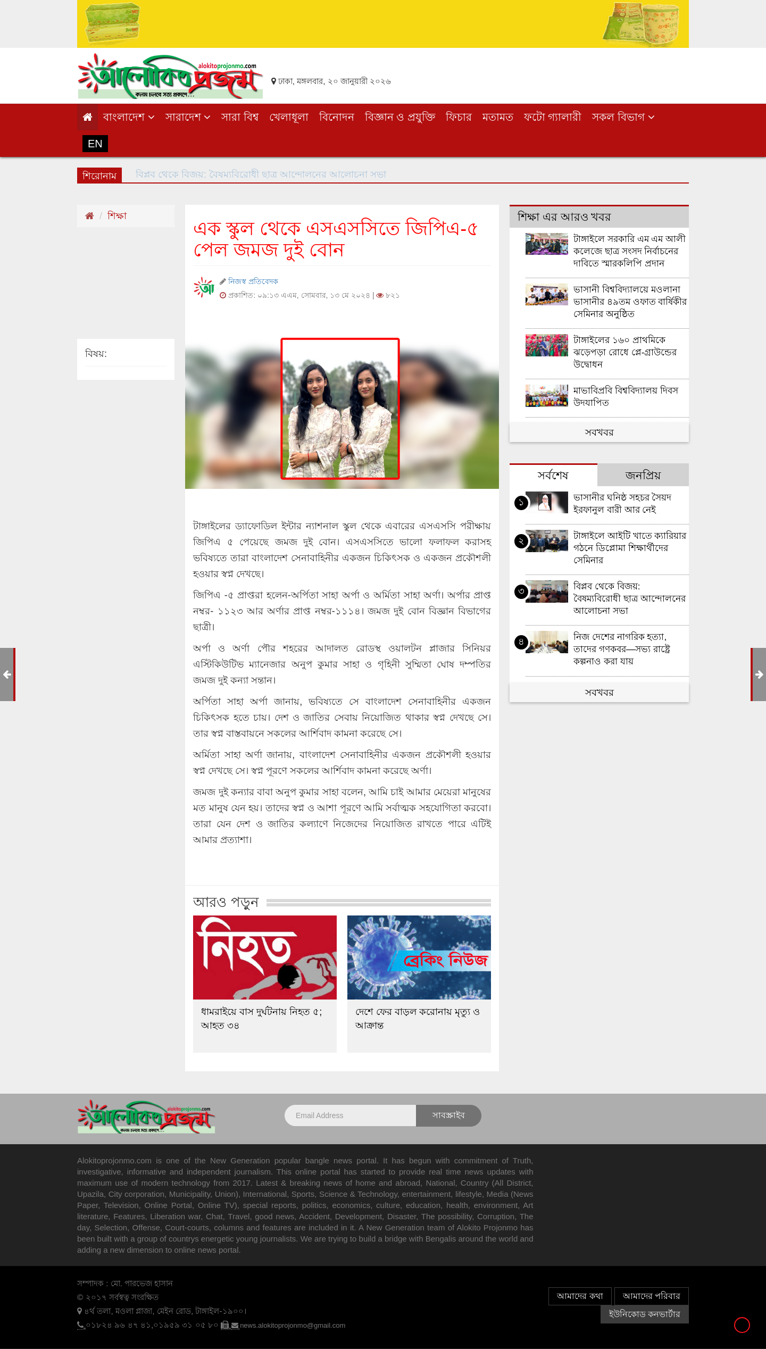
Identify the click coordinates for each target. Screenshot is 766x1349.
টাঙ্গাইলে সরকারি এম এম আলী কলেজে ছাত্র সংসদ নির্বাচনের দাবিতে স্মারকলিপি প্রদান (629, 251)
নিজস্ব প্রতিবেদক (253, 281)
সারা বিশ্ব (240, 117)
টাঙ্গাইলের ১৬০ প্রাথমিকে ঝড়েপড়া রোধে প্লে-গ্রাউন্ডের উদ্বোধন (625, 352)
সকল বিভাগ (623, 117)
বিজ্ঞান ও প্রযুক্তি (400, 117)
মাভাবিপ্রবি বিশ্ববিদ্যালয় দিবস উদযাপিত (625, 397)
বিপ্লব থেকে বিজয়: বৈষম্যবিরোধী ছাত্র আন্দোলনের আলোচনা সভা (629, 598)
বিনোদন (336, 117)
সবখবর (599, 432)
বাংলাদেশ (129, 117)
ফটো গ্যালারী (553, 117)
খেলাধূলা (289, 117)
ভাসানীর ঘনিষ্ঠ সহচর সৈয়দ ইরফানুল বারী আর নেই (622, 504)
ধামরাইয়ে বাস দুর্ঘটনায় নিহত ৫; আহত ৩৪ (261, 1018)
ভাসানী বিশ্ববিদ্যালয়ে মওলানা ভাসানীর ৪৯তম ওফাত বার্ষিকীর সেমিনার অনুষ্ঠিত (630, 302)
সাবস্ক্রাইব (448, 1115)
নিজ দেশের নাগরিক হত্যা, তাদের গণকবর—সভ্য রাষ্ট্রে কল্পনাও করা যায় (621, 649)
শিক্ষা (117, 216)
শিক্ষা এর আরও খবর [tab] (564, 217)
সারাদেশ (188, 117)
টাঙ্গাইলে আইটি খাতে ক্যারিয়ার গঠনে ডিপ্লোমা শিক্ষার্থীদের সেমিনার (629, 548)
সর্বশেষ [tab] (553, 475)
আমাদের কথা (580, 1296)
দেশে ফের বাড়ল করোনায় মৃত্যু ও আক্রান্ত (417, 1018)
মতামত (497, 117)
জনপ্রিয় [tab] (643, 475)
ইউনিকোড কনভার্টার (644, 1314)
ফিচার (459, 117)
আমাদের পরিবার (651, 1296)
